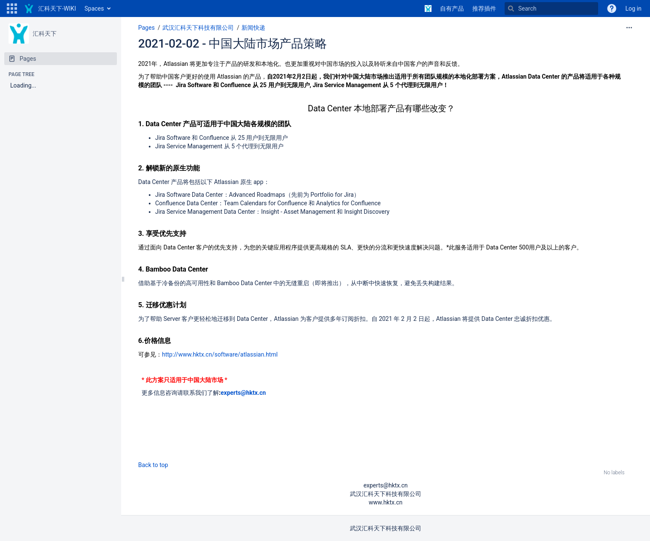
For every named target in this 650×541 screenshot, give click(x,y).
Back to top (153, 465)
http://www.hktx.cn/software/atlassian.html (220, 354)
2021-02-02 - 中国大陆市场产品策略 (232, 44)
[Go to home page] (50, 8)
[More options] (629, 27)
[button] (12, 8)
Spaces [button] (94, 8)
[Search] (551, 8)
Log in (633, 8)
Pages (146, 27)
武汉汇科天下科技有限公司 (198, 27)
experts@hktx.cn (243, 392)
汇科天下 (45, 33)
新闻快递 (253, 27)
